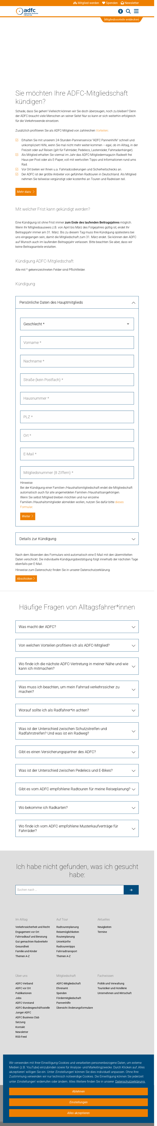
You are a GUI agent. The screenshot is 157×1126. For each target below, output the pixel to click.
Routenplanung (65, 936)
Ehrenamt (62, 988)
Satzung (20, 1022)
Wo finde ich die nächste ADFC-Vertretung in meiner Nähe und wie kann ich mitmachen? (73, 666)
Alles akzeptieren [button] (78, 1113)
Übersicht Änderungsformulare (74, 1007)
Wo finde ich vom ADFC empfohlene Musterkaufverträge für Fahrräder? (68, 828)
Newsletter (130, 3)
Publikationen (23, 993)
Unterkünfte (63, 941)
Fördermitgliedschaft (68, 998)
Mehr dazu (24, 192)
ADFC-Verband (24, 983)
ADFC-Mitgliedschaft (68, 983)
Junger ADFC (23, 1012)
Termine (102, 931)
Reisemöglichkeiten (67, 931)
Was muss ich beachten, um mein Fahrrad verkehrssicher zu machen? (69, 689)
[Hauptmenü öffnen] (136, 11)
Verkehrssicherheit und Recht (32, 927)
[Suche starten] (131, 889)
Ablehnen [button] (78, 1091)
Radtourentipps (65, 946)
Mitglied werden (86, 3)
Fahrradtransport (66, 951)
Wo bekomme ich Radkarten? (43, 807)
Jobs (18, 998)
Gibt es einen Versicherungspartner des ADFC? (57, 752)
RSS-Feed (21, 1036)
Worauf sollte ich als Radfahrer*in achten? (54, 710)
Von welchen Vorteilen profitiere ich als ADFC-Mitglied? (64, 645)
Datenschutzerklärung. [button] (130, 1081)
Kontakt (20, 1027)
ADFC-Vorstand (24, 1002)
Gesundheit (22, 946)
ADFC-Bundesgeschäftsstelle (32, 1007)
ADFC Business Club (27, 1017)
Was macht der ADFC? (37, 626)
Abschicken (26, 578)
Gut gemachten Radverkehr (31, 941)
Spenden (110, 3)
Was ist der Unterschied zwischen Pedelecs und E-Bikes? (66, 770)
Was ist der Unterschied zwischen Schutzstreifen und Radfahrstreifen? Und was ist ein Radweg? (63, 731)
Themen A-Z (22, 956)
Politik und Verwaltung (111, 983)
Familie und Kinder (26, 951)
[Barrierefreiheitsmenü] (120, 11)
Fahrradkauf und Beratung (31, 936)
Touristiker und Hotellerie (112, 988)
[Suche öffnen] (128, 11)
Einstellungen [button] (79, 1102)
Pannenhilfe (63, 1002)
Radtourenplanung (67, 927)
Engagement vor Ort (27, 931)
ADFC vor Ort (23, 988)
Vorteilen (102, 130)
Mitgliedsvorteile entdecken (122, 19)
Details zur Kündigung (37, 538)
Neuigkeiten (104, 927)
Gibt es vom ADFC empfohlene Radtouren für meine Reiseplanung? (74, 789)
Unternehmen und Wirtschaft (115, 993)
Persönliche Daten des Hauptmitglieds (51, 302)
